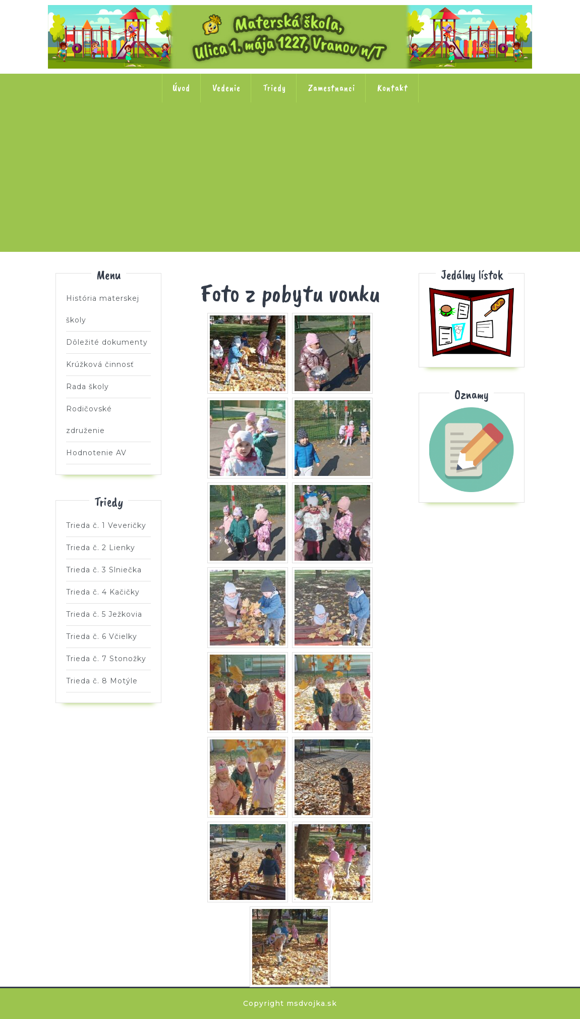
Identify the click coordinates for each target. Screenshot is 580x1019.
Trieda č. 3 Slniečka (224, 134)
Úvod (181, 87)
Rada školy (87, 386)
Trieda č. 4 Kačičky (290, 134)
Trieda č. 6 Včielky (422, 134)
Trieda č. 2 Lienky (158, 134)
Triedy (274, 87)
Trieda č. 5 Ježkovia (356, 134)
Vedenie (226, 87)
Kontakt (392, 87)
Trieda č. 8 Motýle (290, 199)
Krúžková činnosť (100, 364)
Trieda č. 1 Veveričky (92, 134)
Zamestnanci (331, 87)
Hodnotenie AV (96, 452)
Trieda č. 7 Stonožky (488, 134)
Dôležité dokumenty (107, 342)
